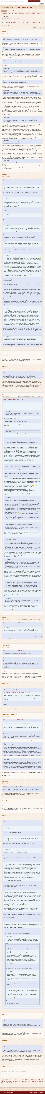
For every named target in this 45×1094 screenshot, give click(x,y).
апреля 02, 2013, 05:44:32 (6, 647)
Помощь (31, 1092)
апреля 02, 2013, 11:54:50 (6, 1016)
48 (30, 23)
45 (26, 23)
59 (4, 25)
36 (13, 23)
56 (42, 23)
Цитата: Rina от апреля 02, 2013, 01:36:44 (13, 1020)
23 (37, 22)
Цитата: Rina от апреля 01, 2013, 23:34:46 (13, 179)
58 (2, 25)
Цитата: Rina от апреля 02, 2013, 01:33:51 (13, 821)
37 (15, 23)
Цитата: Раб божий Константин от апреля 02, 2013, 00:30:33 (17, 372)
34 (10, 23)
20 (33, 22)
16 (27, 22)
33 (9, 23)
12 (22, 22)
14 (24, 22)
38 (16, 23)
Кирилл (5, 174)
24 (39, 22)
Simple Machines (10, 1092)
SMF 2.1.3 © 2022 (4, 1092)
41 (20, 23)
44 (25, 23)
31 (6, 23)
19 (32, 22)
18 (30, 22)
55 (40, 23)
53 (37, 23)
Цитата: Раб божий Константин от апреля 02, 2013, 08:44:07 (17, 1046)
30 (5, 23)
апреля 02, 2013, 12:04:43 (6, 1068)
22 (36, 22)
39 (18, 23)
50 (33, 23)
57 (1, 25)
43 (23, 23)
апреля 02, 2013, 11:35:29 (6, 783)
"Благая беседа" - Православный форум (16, 7)
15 (26, 22)
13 (23, 22)
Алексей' (5, 781)
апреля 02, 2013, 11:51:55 (6, 817)
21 (34, 22)
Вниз (2, 22)
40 (19, 23)
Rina (4, 31)
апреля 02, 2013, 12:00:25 (6, 1042)
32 (8, 23)
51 (35, 23)
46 (27, 23)
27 (43, 22)
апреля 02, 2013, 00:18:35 (6, 176)
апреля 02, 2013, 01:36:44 (6, 619)
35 (12, 23)
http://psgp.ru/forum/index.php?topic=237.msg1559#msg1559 (14, 671)
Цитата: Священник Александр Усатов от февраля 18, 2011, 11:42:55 (18, 657)
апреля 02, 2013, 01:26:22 (6, 368)
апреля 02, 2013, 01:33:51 (6, 396)
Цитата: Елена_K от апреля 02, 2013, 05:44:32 (14, 786)
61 (7, 25)
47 (29, 23)
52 (36, 23)
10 (19, 22)
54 (39, 23)
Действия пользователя (38, 27)
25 (40, 22)
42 (22, 23)
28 (1, 23)
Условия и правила (37, 1092)
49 (32, 23)
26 (41, 22)
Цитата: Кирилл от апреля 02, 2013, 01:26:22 (13, 622)
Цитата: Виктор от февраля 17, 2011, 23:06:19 (14, 650)
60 (5, 25)
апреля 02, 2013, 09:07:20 (6, 716)
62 (8, 25)
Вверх (2, 1079)
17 (29, 22)
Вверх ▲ (42, 1092)
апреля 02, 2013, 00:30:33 (6, 355)
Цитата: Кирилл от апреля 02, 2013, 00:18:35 (13, 399)
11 (20, 22)
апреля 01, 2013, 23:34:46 (6, 33)
